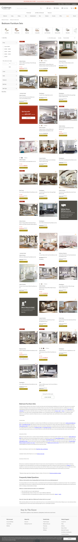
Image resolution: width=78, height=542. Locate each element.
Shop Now (28, 117)
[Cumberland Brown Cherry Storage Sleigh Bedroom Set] (48, 190)
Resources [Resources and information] (50, 12)
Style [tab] (4, 75)
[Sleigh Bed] (27, 31)
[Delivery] (63, 525)
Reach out (23, 312)
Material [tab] (4, 80)
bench (56, 494)
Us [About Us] (26, 521)
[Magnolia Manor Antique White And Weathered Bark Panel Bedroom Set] (48, 127)
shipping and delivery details (55, 473)
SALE (67, 16)
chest (59, 410)
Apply (10, 66)
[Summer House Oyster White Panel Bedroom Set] (28, 284)
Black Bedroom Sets (50, 439)
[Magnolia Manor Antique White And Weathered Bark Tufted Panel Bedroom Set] (48, 62)
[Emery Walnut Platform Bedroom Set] (68, 61)
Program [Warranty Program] (65, 530)
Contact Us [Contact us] (74, 4)
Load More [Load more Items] (48, 397)
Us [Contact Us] (63, 521)
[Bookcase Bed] (57, 31)
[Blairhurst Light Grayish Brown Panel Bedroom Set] (68, 126)
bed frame (70, 409)
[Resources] (45, 527)
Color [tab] (4, 71)
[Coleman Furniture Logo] (6, 9)
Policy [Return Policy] (64, 527)
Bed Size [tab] (4, 84)
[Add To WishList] (36, 44)
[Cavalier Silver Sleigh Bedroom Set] (48, 93)
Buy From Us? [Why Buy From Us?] (28, 523)
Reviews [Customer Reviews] (65, 534)
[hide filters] (5, 37)
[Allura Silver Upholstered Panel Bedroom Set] (68, 158)
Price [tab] (4, 42)
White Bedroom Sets (23, 441)
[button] (49, 8)
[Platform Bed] (17, 31)
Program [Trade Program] (46, 521)
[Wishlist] (8, 525)
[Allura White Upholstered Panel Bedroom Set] (28, 382)
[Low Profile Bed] (47, 31)
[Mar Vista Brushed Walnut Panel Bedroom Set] (28, 190)
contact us (69, 465)
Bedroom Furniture (5, 19)
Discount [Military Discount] (46, 523)
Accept (69, 538)
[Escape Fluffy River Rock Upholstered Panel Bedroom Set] (68, 318)
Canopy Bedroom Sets (59, 438)
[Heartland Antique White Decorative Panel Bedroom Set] (68, 190)
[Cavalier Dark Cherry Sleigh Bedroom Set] (68, 349)
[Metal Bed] (68, 31)
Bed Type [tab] (5, 88)
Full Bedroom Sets (38, 427)
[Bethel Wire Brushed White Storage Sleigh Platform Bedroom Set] (68, 93)
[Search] (29, 8)
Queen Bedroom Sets (23, 426)
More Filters (4, 91)
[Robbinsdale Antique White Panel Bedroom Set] (48, 350)
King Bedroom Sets (26, 424)
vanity (60, 494)
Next (75, 30)
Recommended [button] (66, 37)
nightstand (21, 410)
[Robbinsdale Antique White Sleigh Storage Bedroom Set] (48, 286)
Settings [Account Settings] (10, 521)
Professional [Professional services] (28, 12)
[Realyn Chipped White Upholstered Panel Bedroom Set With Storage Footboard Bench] (28, 221)
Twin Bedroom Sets (47, 427)
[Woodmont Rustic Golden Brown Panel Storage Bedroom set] (48, 318)
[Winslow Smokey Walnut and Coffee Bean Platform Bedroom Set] (48, 158)
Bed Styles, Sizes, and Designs (42, 449)
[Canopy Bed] (37, 31)
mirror (63, 410)
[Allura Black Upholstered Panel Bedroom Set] (48, 221)
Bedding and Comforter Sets (53, 442)
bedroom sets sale (40, 453)
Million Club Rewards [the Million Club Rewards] (66, 532)
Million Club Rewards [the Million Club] (39, 12)
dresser (56, 410)
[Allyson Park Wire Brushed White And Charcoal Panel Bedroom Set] (28, 95)
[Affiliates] (45, 530)
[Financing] (45, 525)
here (15, 539)
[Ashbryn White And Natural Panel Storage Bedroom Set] (28, 61)
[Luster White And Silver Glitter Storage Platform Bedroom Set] (68, 284)
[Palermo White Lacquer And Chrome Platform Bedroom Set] (48, 382)
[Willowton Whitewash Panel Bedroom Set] (28, 255)
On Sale (20, 66)
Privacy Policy (59, 538)
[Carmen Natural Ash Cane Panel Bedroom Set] (48, 253)
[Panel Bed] (7, 31)
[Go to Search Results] (41, 8)
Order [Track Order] (9, 523)
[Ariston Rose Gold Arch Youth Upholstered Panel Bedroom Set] (68, 253)
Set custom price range (7, 60)
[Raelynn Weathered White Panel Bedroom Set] (28, 349)
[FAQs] (62, 523)
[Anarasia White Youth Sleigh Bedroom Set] (28, 159)
